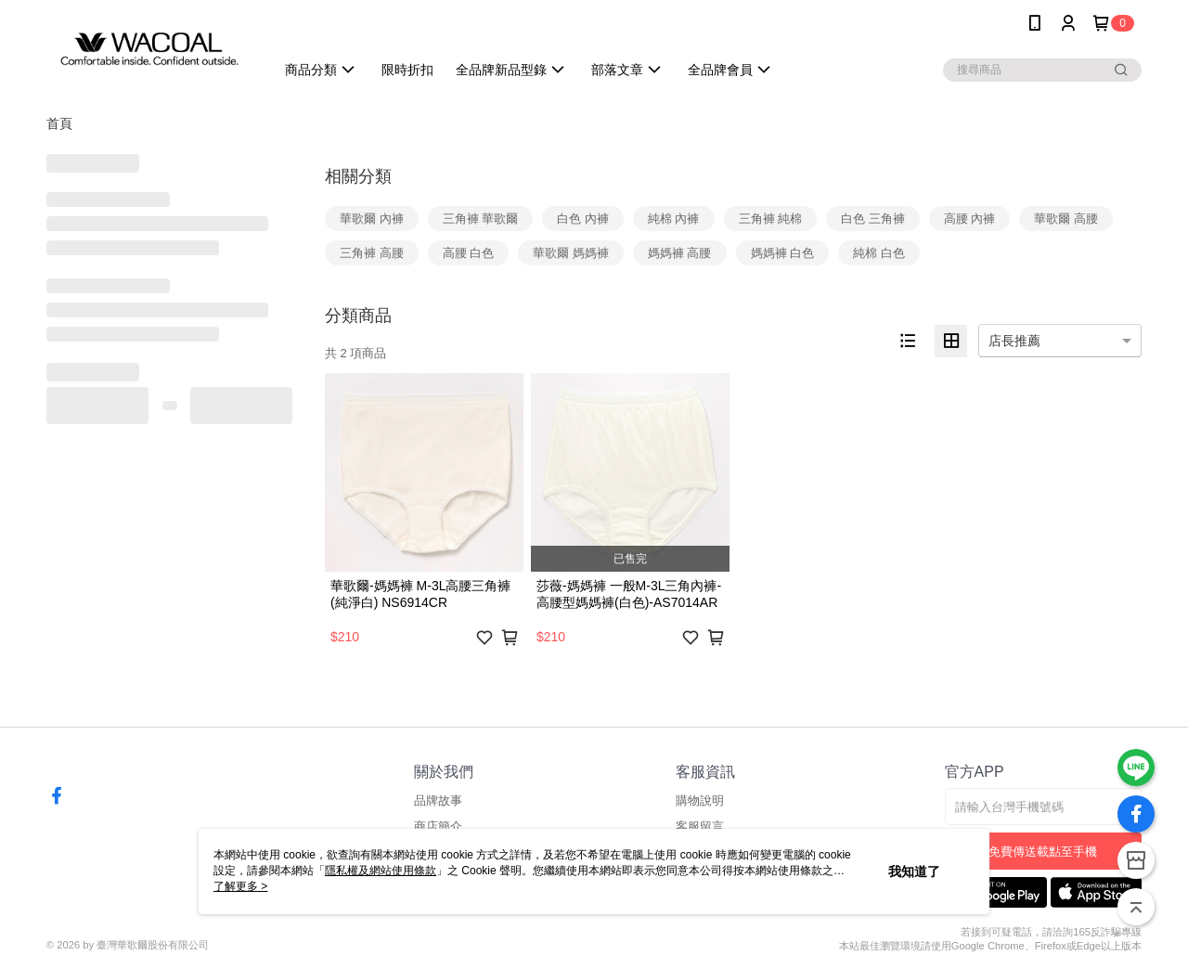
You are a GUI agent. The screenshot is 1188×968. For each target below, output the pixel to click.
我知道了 (914, 871)
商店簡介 (438, 826)
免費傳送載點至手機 (1042, 851)
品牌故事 (438, 800)
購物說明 (700, 800)
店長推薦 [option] (1014, 340)
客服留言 (700, 826)
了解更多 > (240, 886)
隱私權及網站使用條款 (380, 870)
